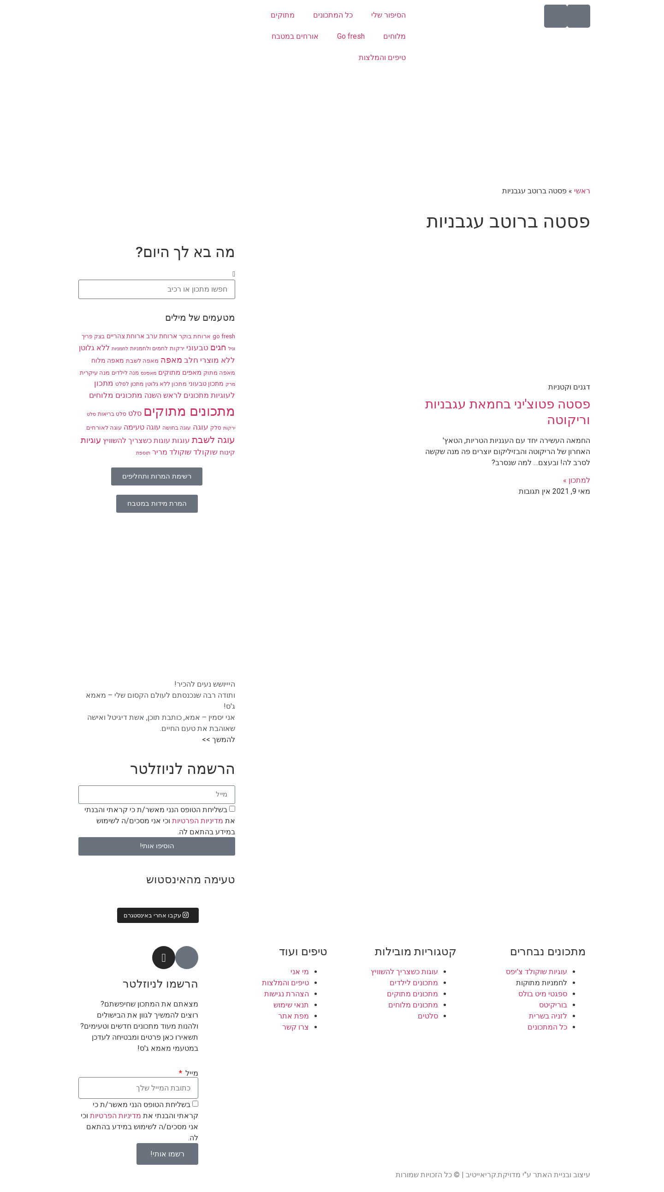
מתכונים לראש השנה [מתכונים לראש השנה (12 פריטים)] (176, 395)
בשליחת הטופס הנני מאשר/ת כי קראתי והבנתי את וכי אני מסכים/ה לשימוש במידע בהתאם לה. (159, 820)
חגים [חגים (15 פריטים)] (218, 347)
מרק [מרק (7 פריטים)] (230, 384)
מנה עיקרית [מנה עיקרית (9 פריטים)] (95, 372)
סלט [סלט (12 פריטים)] (135, 413)
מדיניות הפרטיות (196, 820)
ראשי (582, 190)
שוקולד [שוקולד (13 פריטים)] (205, 452)
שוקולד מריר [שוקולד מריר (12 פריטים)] (171, 452)
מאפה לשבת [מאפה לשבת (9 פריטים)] (142, 360)
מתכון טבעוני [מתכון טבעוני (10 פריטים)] (206, 383)
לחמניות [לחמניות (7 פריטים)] (120, 349)
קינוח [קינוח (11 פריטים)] (227, 452)
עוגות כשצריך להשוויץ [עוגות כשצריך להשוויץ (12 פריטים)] (136, 441)
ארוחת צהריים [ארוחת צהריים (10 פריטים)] (125, 336)
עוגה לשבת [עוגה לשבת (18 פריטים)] (213, 440)
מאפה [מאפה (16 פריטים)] (171, 360)
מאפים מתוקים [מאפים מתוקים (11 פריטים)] (180, 372)
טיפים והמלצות (382, 57)
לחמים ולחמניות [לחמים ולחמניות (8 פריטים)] (149, 348)
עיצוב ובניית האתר (561, 1174)
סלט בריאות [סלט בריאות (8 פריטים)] (112, 414)
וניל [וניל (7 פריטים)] (231, 349)
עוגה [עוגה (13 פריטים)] (200, 427)
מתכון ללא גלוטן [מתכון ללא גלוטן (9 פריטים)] (166, 383)
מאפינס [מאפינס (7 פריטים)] (148, 373)
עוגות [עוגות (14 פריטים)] (181, 440)
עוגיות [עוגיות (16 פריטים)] (91, 440)
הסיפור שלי (388, 15)
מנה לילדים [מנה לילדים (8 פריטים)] (125, 373)
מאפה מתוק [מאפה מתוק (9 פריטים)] (219, 372)
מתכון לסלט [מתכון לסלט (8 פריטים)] (129, 384)
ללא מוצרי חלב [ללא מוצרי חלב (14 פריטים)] (209, 360)
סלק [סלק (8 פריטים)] (215, 428)
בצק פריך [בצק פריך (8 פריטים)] (93, 336)
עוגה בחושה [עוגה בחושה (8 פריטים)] (176, 428)
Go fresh (351, 36)
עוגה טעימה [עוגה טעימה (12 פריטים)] (142, 427)
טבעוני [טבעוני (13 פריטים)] (197, 347)
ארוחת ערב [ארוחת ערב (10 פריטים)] (161, 336)
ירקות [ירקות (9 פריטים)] (177, 348)
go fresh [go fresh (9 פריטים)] (224, 336)
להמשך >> (218, 739)
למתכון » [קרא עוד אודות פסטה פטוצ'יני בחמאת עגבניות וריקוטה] (576, 480)
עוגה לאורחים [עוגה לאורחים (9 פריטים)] (104, 427)
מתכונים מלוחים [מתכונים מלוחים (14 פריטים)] (115, 395)
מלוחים (394, 36)
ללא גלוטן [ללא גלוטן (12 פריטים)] (94, 348)
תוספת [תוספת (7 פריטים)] (143, 453)
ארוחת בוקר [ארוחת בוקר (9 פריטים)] (195, 336)
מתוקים (283, 15)
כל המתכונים (333, 15)
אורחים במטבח (295, 36)
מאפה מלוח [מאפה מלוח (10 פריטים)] (107, 360)
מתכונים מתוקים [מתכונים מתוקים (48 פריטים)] (189, 411)
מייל (191, 1073)
